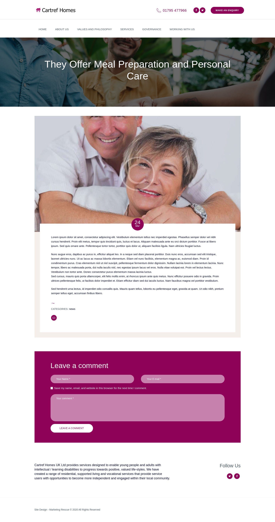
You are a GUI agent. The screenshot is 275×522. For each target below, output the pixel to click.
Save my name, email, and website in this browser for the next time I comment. (100, 388)
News (72, 308)
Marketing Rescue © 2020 (64, 509)
